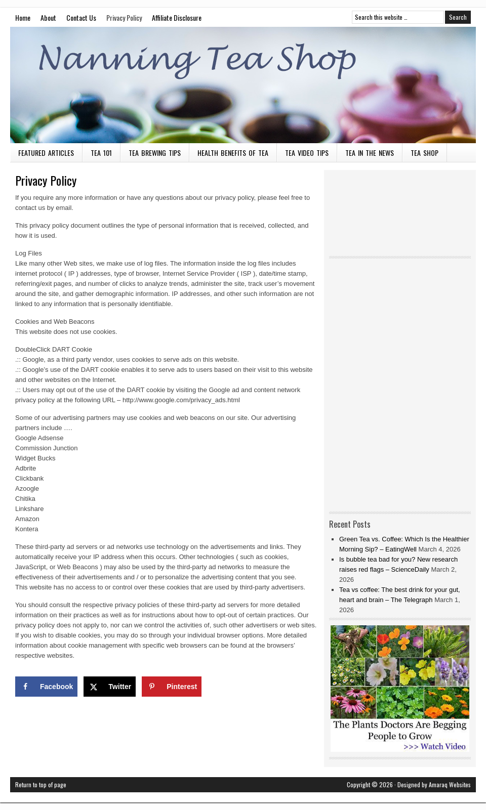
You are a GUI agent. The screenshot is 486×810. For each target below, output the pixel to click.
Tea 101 (101, 152)
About (48, 17)
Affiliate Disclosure (176, 17)
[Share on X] (110, 686)
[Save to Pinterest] (171, 686)
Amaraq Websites (450, 784)
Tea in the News (369, 152)
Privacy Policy (124, 17)
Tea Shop (424, 152)
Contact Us (81, 17)
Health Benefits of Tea (232, 152)
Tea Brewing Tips (155, 152)
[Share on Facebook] (46, 686)
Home (22, 17)
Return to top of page (40, 784)
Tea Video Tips (307, 152)
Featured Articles (46, 152)
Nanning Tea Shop (243, 85)
